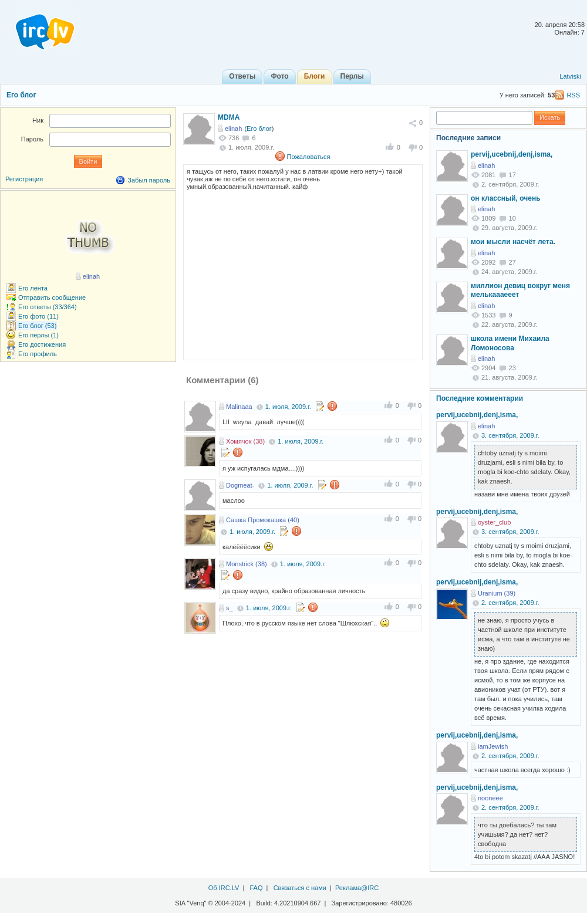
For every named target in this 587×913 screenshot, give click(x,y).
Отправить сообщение (52, 297)
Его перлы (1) (38, 335)
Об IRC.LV (223, 887)
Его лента (33, 288)
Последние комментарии (479, 398)
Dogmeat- (240, 485)
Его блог (21, 95)
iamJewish (493, 746)
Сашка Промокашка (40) (262, 519)
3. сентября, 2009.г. (510, 435)
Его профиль (37, 353)
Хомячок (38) (245, 441)
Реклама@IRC (357, 887)
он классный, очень (506, 198)
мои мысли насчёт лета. (513, 242)
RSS (573, 95)
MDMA (228, 117)
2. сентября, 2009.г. (510, 602)
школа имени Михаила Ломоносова (510, 343)
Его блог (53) (37, 325)
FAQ (255, 887)
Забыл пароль (148, 180)
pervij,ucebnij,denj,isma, (511, 154)
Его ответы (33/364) (47, 306)
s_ (229, 607)
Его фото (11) (38, 316)
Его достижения (42, 344)
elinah (233, 128)
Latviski (570, 76)
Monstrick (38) (246, 563)
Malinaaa (239, 406)
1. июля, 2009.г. (288, 406)
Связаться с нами (300, 887)
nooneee (490, 798)
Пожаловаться (308, 156)
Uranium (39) (496, 593)
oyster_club (494, 522)
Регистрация (24, 178)
